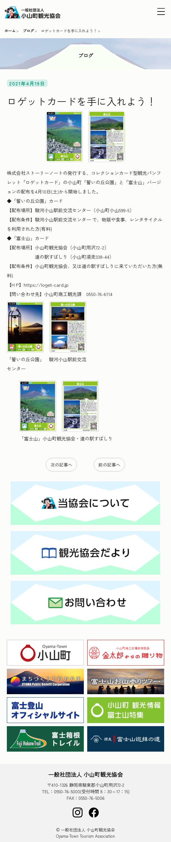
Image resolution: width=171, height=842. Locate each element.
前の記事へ (109, 465)
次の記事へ (61, 465)
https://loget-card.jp (46, 284)
